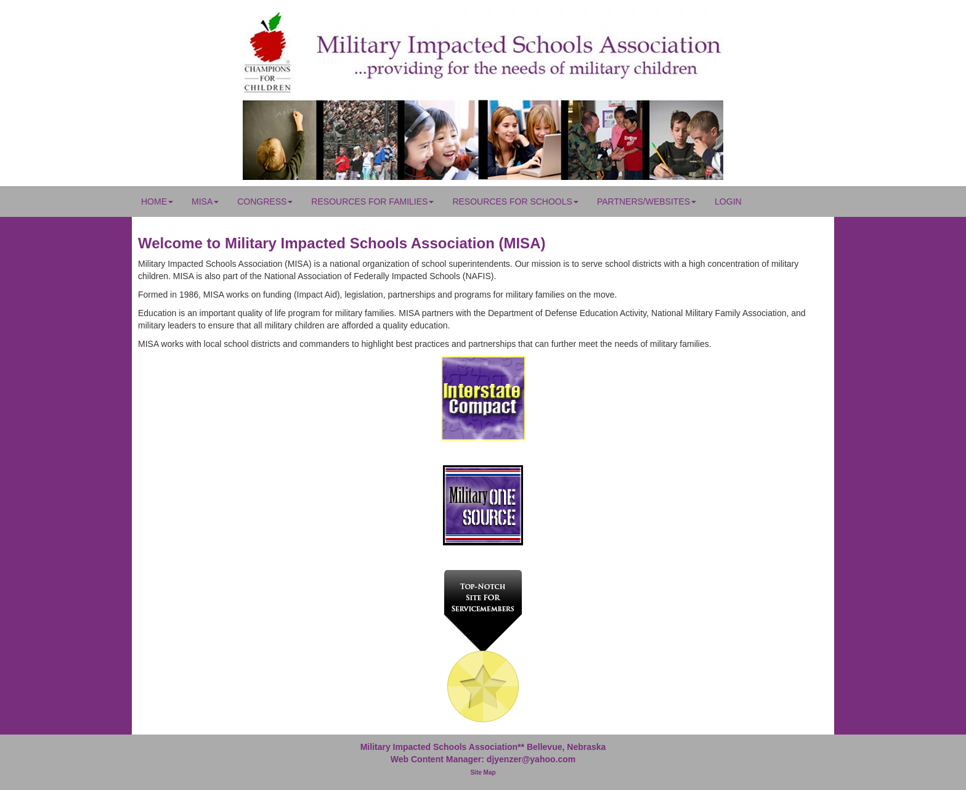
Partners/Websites (646, 201)
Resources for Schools (515, 201)
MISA (205, 201)
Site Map (482, 772)
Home (157, 201)
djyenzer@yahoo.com (531, 759)
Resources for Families (372, 201)
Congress (265, 201)
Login (728, 201)
